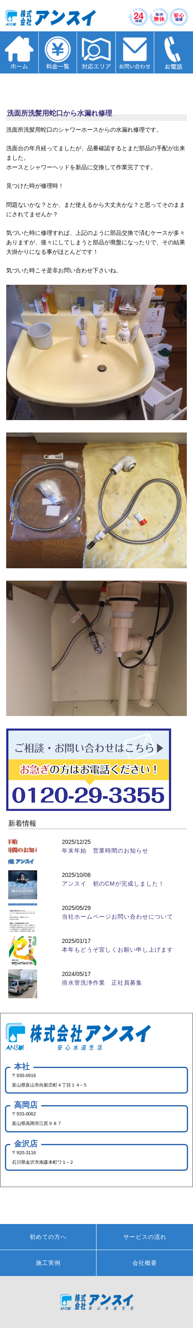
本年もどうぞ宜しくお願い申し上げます (117, 949)
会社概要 (144, 1262)
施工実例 (48, 1262)
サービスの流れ (145, 1236)
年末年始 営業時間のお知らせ (105, 850)
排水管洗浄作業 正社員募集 (102, 982)
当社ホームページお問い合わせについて (117, 916)
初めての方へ (48, 1236)
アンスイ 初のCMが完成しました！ (113, 883)
